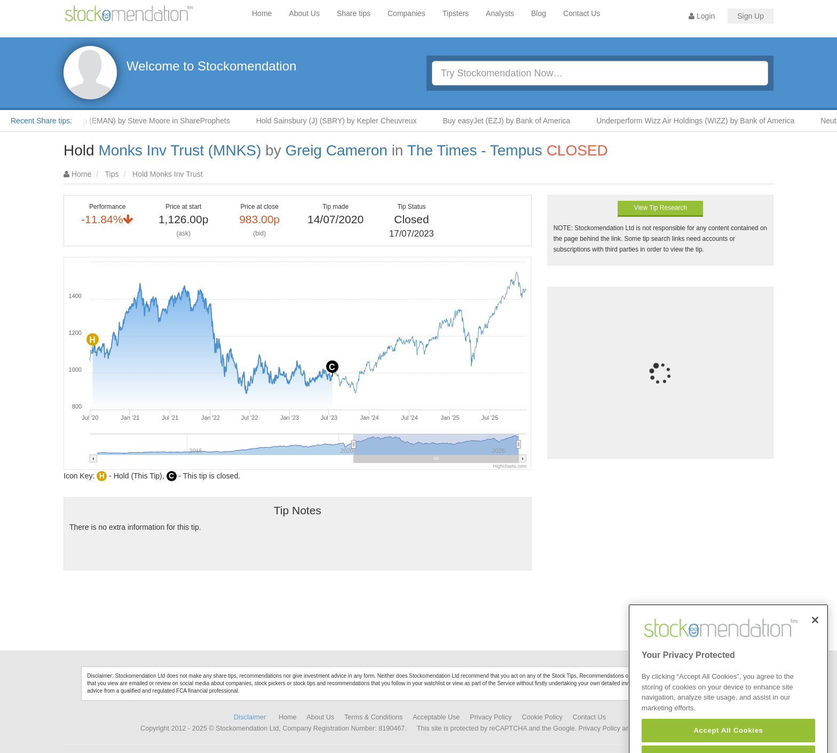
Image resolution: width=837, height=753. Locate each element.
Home (262, 13)
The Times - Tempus (474, 150)
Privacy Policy (490, 717)
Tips (112, 174)
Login (702, 16)
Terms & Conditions (373, 717)
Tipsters (456, 13)
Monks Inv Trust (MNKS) (179, 150)
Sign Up (750, 16)
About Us (304, 13)
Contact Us (581, 13)
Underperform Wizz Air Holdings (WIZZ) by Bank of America (700, 120)
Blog (538, 13)
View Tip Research (660, 207)
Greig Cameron (336, 150)
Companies (406, 13)
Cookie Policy (542, 717)
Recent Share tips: (41, 120)
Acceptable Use (436, 717)
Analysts (500, 13)
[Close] (815, 637)
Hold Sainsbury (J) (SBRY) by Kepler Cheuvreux (340, 120)
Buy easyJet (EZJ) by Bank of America (510, 120)
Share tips (353, 13)
